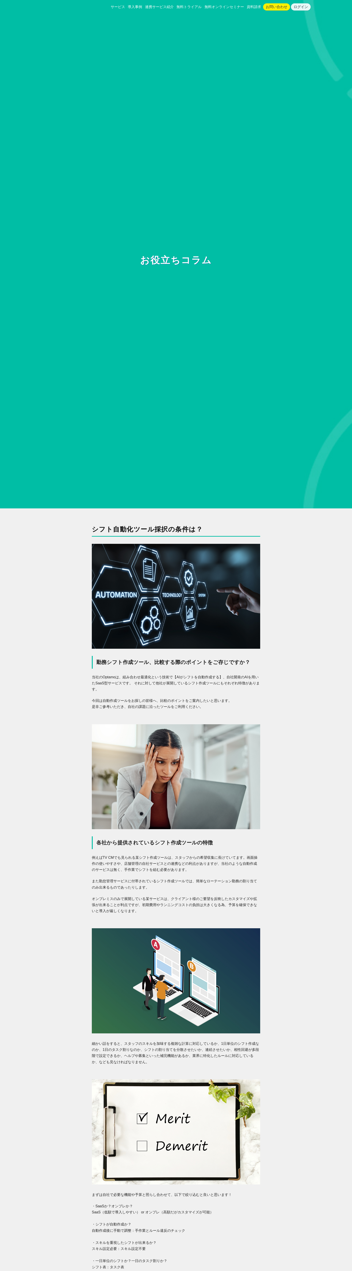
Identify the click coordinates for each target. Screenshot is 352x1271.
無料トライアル (189, 7)
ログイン (301, 7)
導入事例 (135, 7)
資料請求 (254, 7)
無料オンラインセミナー (224, 7)
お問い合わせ (276, 7)
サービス (118, 7)
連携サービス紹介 (159, 7)
